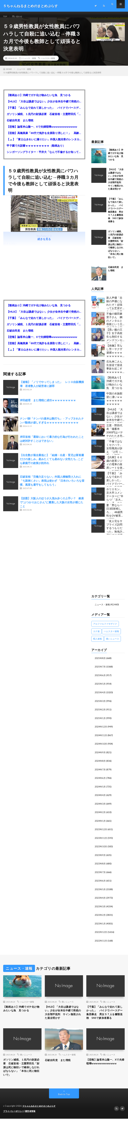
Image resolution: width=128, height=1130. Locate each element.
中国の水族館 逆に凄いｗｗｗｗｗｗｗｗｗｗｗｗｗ (115, 402)
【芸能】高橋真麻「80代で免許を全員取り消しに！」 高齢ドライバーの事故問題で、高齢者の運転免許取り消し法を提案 (44, 137)
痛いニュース (68, 1003)
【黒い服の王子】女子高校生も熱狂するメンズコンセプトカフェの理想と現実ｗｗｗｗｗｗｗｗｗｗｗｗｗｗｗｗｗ (114, 339)
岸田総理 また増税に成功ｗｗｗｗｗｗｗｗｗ (48, 404)
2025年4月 (100, 696)
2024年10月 (101, 746)
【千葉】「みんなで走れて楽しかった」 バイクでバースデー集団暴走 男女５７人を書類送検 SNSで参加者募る (44, 111)
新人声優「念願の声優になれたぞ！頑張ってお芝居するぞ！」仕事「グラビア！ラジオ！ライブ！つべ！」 (114, 307)
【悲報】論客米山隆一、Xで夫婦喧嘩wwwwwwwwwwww (42, 130)
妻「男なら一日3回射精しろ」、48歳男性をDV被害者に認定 (115, 515)
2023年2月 (100, 916)
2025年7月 (100, 670)
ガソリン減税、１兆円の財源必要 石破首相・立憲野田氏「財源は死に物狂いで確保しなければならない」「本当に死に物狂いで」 (44, 118)
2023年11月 (101, 840)
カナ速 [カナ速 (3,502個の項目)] (96, 635)
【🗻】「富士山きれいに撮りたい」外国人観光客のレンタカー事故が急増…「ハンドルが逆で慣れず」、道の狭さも (44, 143)
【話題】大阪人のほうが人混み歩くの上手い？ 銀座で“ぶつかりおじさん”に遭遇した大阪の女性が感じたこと (52, 506)
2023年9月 (100, 857)
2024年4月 (100, 797)
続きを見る (44, 243)
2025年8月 (100, 662)
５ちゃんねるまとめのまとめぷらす (40, 1117)
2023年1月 (100, 924)
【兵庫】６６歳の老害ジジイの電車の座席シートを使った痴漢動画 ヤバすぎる (115, 467)
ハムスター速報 (48, 62)
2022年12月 (101, 933)
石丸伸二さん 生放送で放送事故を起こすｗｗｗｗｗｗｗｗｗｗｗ (115, 371)
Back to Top (64, 1105)
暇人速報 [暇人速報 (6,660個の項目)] (97, 642)
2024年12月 (101, 729)
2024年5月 (100, 789)
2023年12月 (101, 831)
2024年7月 (100, 772)
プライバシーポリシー (14, 1122)
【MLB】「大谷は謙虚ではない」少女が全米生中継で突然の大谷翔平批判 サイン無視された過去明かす (44, 105)
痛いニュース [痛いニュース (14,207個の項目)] (112, 642)
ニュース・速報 (29, 62)
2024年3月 (100, 806)
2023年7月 (100, 874)
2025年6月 (100, 679)
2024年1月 (100, 823)
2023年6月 (100, 882)
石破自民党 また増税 (20, 124)
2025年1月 (100, 721)
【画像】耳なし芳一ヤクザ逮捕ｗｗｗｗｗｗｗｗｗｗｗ (114, 355)
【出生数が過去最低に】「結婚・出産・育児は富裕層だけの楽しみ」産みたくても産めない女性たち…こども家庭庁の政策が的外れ (52, 463)
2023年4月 (100, 899)
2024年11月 (101, 738)
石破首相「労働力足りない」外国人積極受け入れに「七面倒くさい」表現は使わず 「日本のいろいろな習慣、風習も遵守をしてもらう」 (52, 484)
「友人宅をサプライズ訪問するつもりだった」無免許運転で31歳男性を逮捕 (114, 531)
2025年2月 (100, 713)
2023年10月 (101, 848)
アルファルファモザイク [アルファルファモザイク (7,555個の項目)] (105, 627)
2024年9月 (100, 755)
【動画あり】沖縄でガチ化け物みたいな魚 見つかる (39, 99)
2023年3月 (100, 907)
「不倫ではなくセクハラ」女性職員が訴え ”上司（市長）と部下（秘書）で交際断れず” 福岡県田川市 (114, 451)
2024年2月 (100, 814)
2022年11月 (101, 941)
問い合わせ (19, 16)
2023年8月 (100, 865)
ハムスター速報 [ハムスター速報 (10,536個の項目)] (111, 635)
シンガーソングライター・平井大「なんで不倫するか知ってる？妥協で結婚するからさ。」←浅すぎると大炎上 (44, 156)
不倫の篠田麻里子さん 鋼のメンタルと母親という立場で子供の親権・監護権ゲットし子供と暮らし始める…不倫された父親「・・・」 (115, 323)
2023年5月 (100, 891)
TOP (5, 16)
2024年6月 (100, 780)
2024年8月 (100, 763)
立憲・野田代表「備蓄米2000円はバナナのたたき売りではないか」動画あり (114, 435)
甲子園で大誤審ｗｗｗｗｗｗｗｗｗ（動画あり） (36, 149)
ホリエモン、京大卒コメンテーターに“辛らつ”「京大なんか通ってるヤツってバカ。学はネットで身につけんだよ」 (114, 499)
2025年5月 (100, 687)
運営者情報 (32, 1122)
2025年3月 (100, 704)
